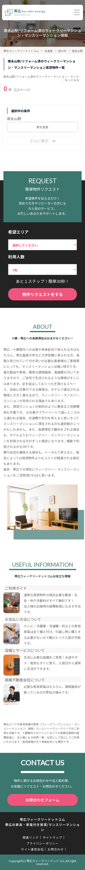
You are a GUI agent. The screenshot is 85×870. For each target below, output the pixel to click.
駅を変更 (42, 127)
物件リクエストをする (42, 294)
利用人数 (16, 257)
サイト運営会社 (32, 849)
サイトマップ (52, 837)
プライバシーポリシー (42, 843)
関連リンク (31, 837)
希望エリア (18, 232)
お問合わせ (56, 849)
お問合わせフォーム (42, 800)
